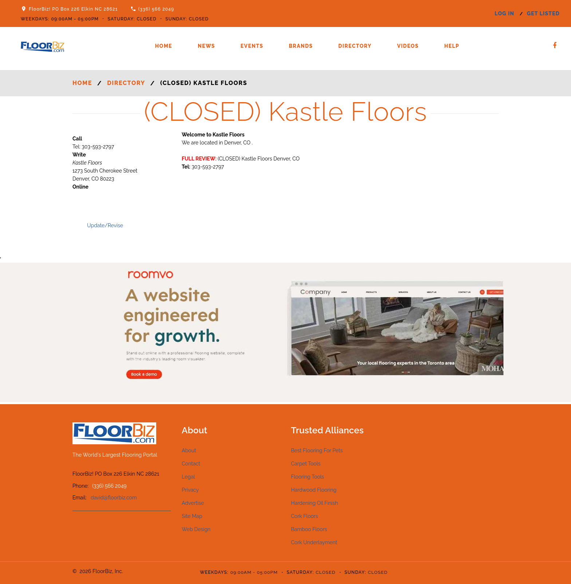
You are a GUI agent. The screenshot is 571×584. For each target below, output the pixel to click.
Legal (188, 477)
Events (252, 46)
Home (163, 46)
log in (504, 13)
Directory (354, 46)
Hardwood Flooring (313, 490)
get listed (543, 13)
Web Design (196, 529)
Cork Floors (304, 516)
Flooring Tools (307, 477)
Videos (407, 46)
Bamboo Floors (309, 529)
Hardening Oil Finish (314, 503)
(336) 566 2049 (156, 9)
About (189, 450)
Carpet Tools (305, 464)
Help (451, 46)
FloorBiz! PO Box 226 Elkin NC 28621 (73, 9)
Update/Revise (105, 225)
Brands (301, 46)
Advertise (193, 503)
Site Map (192, 516)
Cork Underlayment (314, 542)
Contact (191, 464)
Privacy (190, 490)
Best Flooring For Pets (317, 450)
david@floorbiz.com (114, 497)
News (206, 46)
